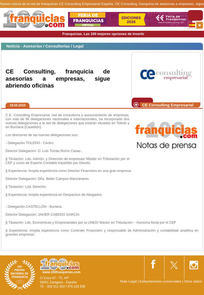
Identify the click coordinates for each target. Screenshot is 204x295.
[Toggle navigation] (195, 15)
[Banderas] (195, 25)
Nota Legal (128, 281)
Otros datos (193, 281)
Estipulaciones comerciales (160, 281)
